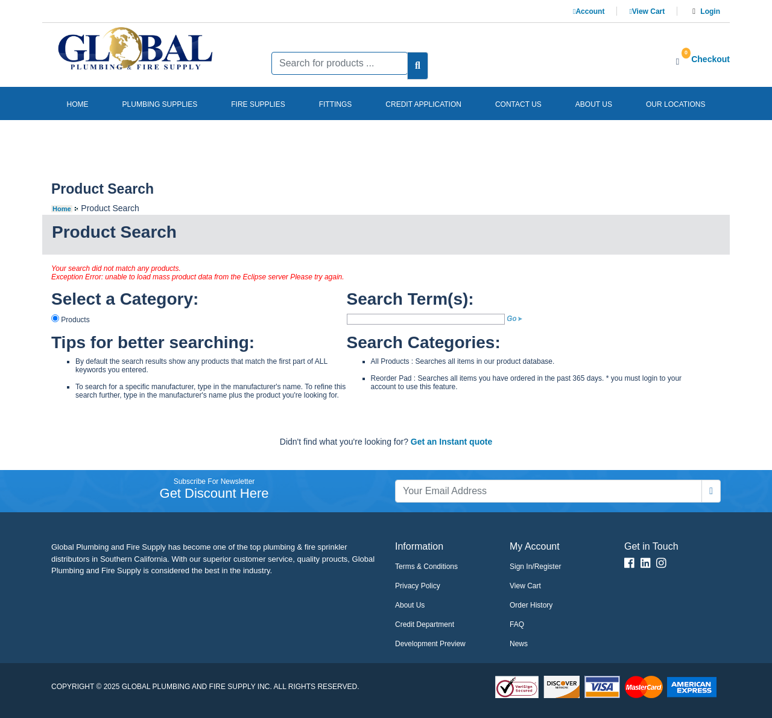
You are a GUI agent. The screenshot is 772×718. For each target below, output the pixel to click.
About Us (410, 605)
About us (593, 104)
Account (588, 11)
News (519, 644)
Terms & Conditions (426, 566)
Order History (531, 605)
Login (710, 11)
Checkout (710, 59)
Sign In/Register (535, 566)
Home (78, 104)
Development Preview (430, 644)
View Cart (647, 11)
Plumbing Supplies (160, 104)
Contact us (518, 104)
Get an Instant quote (451, 441)
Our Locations (675, 104)
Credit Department (424, 624)
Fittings (335, 104)
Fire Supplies (258, 104)
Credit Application (423, 104)
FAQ (517, 624)
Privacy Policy (417, 586)
